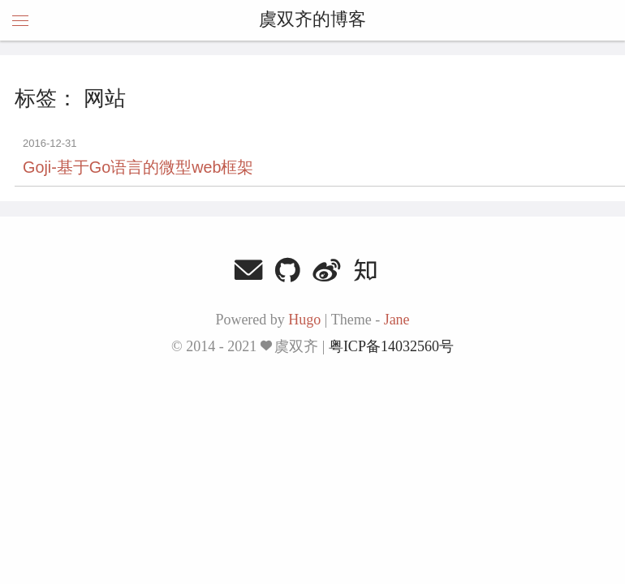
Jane (397, 319)
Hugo (304, 319)
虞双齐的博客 (312, 20)
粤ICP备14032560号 (391, 346)
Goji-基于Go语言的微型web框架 (138, 167)
